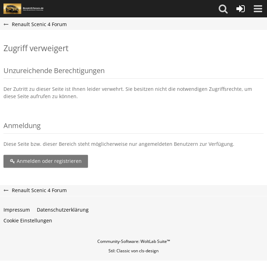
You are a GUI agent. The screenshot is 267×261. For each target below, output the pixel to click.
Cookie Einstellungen (27, 220)
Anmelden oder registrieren (46, 161)
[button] (223, 9)
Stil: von (133, 251)
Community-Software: (133, 241)
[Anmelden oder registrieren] (241, 9)
